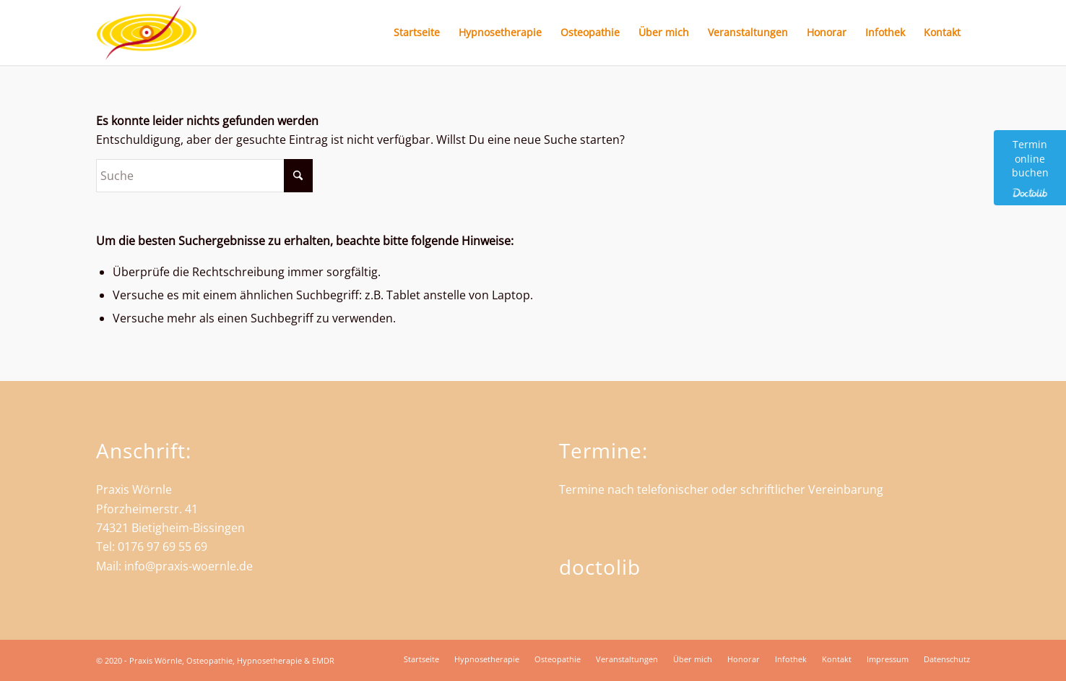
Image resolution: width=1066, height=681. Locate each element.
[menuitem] (416, 32)
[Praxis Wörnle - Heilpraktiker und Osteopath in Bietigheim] (146, 32)
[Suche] (204, 175)
